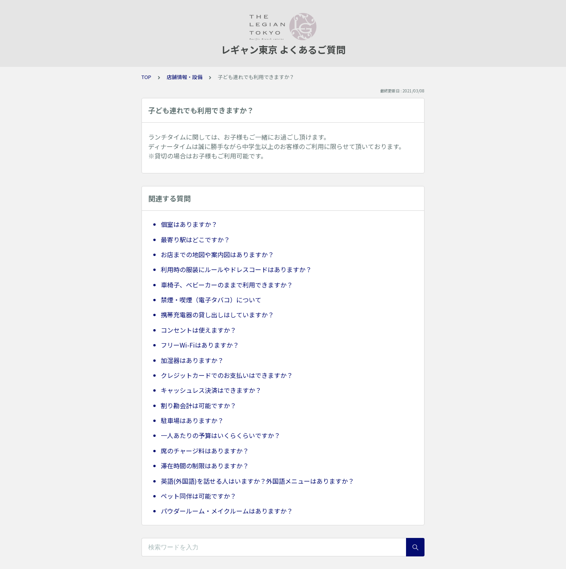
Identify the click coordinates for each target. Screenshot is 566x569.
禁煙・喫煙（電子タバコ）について (211, 299)
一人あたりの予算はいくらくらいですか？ (220, 435)
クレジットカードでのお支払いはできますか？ (227, 375)
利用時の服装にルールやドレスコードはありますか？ (236, 269)
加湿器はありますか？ (192, 360)
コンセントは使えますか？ (198, 330)
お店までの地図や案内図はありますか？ (217, 254)
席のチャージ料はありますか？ (205, 450)
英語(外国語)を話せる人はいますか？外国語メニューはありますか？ (257, 481)
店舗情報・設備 (184, 77)
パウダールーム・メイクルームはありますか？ (227, 511)
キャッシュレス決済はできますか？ (211, 390)
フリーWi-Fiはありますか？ (200, 345)
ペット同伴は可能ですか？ (198, 496)
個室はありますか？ (189, 224)
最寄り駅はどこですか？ (195, 239)
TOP (146, 77)
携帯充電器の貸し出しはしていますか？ (217, 314)
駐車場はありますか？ (192, 420)
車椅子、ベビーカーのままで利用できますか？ (227, 284)
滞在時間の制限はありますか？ (205, 465)
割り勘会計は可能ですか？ (198, 405)
